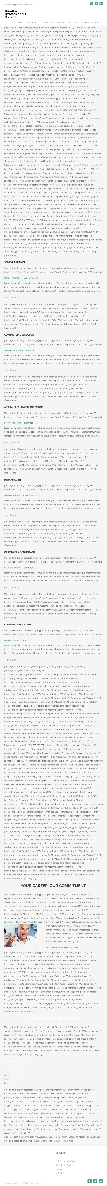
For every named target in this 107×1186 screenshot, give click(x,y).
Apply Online (11, 297)
